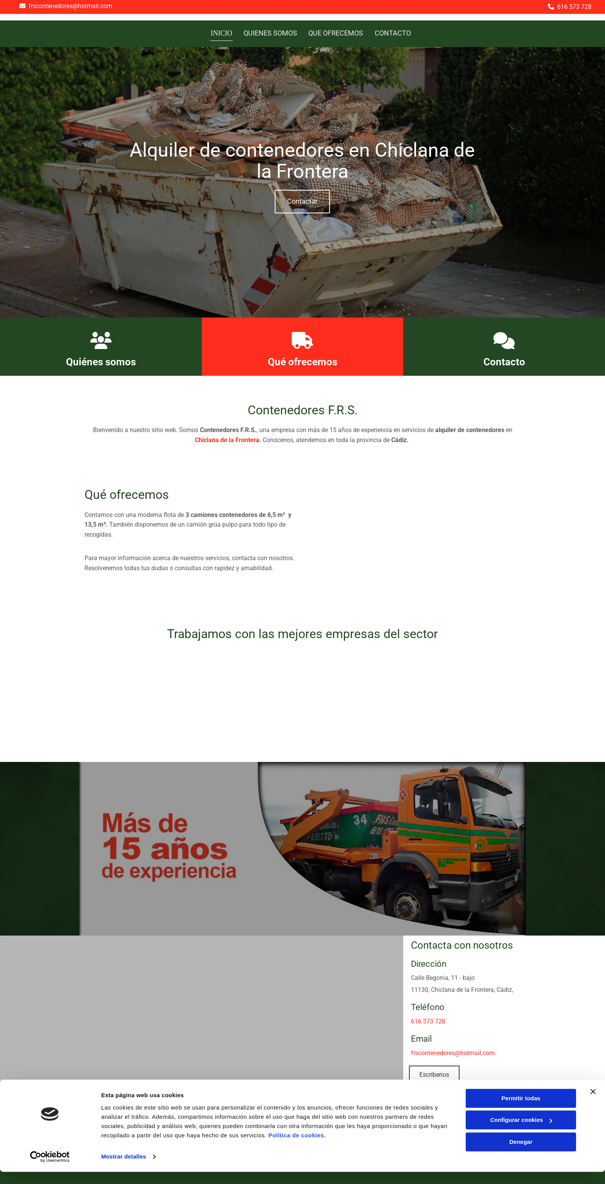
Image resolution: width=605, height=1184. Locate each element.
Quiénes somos (101, 361)
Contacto (504, 361)
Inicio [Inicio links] (221, 33)
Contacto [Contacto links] (393, 33)
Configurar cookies (521, 1132)
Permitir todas (521, 1110)
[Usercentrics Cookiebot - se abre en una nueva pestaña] (50, 1169)
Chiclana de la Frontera (227, 439)
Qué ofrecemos (302, 361)
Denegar (520, 1154)
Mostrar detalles (123, 1168)
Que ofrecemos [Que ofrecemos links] (335, 33)
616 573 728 (574, 6)
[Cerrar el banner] (593, 1103)
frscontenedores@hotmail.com (70, 6)
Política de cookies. (297, 1147)
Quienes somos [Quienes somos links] (270, 33)
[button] (302, 200)
